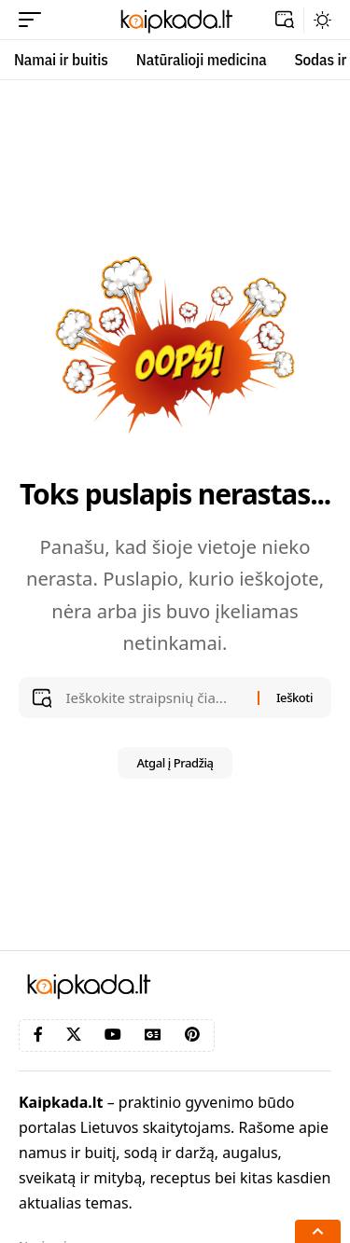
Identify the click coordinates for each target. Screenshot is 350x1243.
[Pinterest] (192, 1034)
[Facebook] (38, 1034)
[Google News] (153, 1034)
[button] (34, 19)
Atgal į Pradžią (174, 762)
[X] (74, 1034)
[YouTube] (113, 1034)
